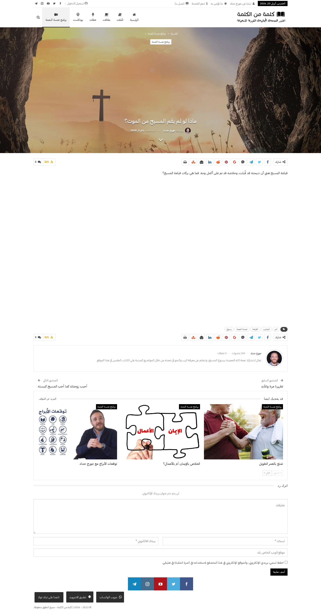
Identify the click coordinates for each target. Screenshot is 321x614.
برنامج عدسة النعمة (56, 17)
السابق (277, 473)
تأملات (120, 17)
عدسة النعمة (242, 329)
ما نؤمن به (219, 4)
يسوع (229, 329)
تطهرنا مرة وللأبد (272, 386)
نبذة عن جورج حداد (242, 4)
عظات (92, 17)
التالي (267, 473)
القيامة (255, 329)
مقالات (106, 17)
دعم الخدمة (200, 4)
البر (276, 329)
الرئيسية (134, 17)
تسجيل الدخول (77, 3)
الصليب (266, 329)
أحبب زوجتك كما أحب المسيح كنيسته (62, 386)
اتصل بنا (182, 4)
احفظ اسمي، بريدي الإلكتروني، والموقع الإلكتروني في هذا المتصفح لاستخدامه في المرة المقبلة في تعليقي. (223, 563)
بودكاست (78, 17)
